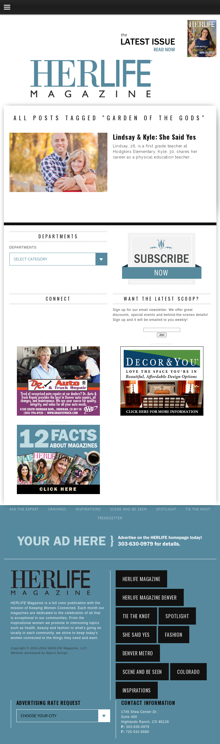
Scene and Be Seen (128, 509)
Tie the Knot (198, 509)
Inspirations (88, 509)
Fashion (173, 634)
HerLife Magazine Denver (150, 597)
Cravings (57, 509)
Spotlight (166, 509)
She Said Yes (136, 634)
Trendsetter (110, 518)
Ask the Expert (24, 509)
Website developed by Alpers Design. (40, 652)
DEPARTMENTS (23, 247)
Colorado (188, 671)
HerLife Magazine (142, 578)
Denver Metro (138, 653)
